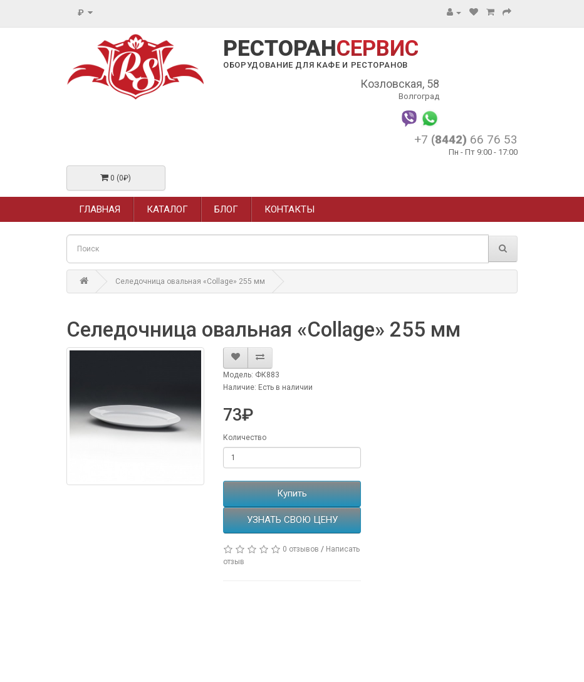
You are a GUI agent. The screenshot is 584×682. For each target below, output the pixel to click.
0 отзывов (301, 549)
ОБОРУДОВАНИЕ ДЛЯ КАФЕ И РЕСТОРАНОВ (315, 65)
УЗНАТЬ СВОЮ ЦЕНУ (292, 519)
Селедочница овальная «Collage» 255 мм (190, 281)
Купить (292, 493)
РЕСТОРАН (321, 49)
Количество (244, 437)
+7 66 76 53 (466, 139)
